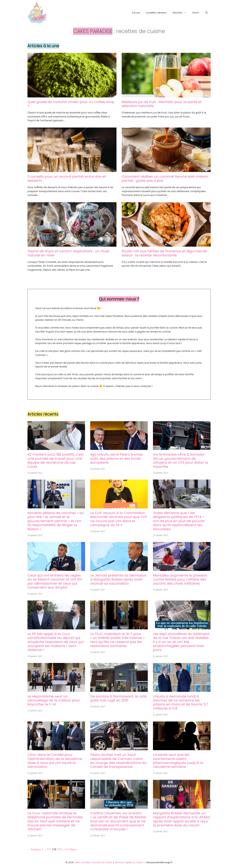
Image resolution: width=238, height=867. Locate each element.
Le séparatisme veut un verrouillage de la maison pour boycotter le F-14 (53, 700)
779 (59, 849)
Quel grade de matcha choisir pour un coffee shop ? (70, 104)
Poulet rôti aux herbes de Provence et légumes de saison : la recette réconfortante (164, 253)
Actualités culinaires (156, 12)
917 (67, 849)
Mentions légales (124, 862)
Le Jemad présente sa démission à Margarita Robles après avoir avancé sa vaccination (118, 579)
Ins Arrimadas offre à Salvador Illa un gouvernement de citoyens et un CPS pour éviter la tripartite (180, 460)
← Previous (34, 849)
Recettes (181, 12)
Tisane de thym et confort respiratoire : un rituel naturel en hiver (68, 253)
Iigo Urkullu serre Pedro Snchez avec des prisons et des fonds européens (116, 458)
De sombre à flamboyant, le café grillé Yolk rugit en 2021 (118, 698)
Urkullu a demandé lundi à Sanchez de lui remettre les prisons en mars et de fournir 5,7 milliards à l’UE (180, 702)
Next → (74, 849)
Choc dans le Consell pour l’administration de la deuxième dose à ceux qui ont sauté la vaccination (54, 760)
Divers (195, 12)
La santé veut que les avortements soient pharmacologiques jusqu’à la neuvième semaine (178, 760)
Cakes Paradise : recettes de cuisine (93, 862)
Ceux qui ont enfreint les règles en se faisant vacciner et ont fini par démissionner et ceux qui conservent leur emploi (54, 581)
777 (49, 849)
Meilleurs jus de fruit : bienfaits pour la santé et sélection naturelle (162, 104)
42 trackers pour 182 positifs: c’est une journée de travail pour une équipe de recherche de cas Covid (55, 460)
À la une (136, 12)
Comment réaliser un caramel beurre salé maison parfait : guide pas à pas (165, 178)
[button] (206, 12)
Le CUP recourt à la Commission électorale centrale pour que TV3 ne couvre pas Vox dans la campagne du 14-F (118, 519)
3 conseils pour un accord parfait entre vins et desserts (66, 178)
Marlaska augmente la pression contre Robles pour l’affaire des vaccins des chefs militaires (180, 579)
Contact (139, 862)
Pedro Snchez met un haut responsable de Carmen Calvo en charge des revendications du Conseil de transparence (118, 760)
